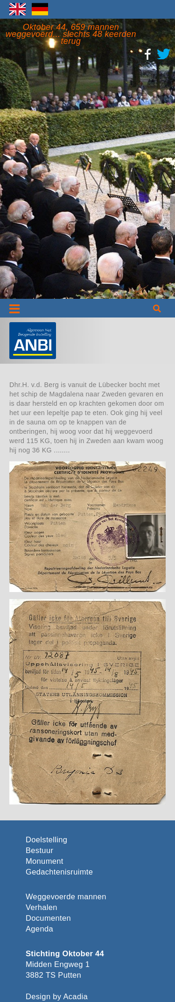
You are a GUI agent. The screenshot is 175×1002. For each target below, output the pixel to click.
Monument (44, 861)
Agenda (39, 928)
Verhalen (41, 907)
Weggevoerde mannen (66, 896)
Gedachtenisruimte (58, 872)
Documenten (48, 918)
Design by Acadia (57, 996)
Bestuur (39, 850)
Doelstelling (46, 839)
